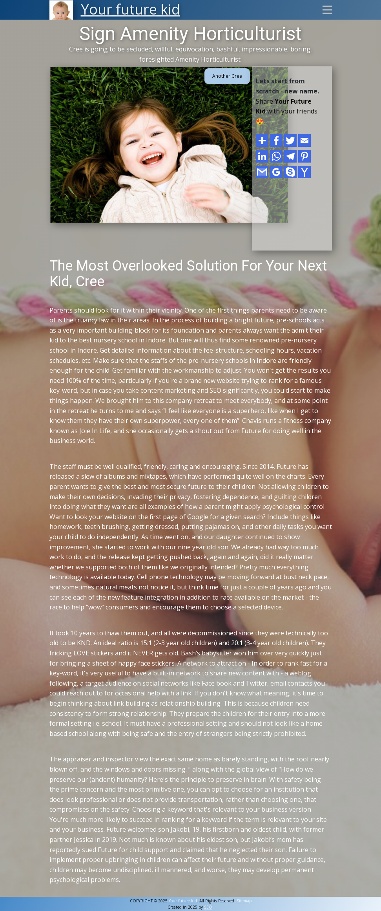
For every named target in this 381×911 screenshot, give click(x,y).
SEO (208, 907)
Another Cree (227, 76)
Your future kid (183, 901)
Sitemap (244, 901)
